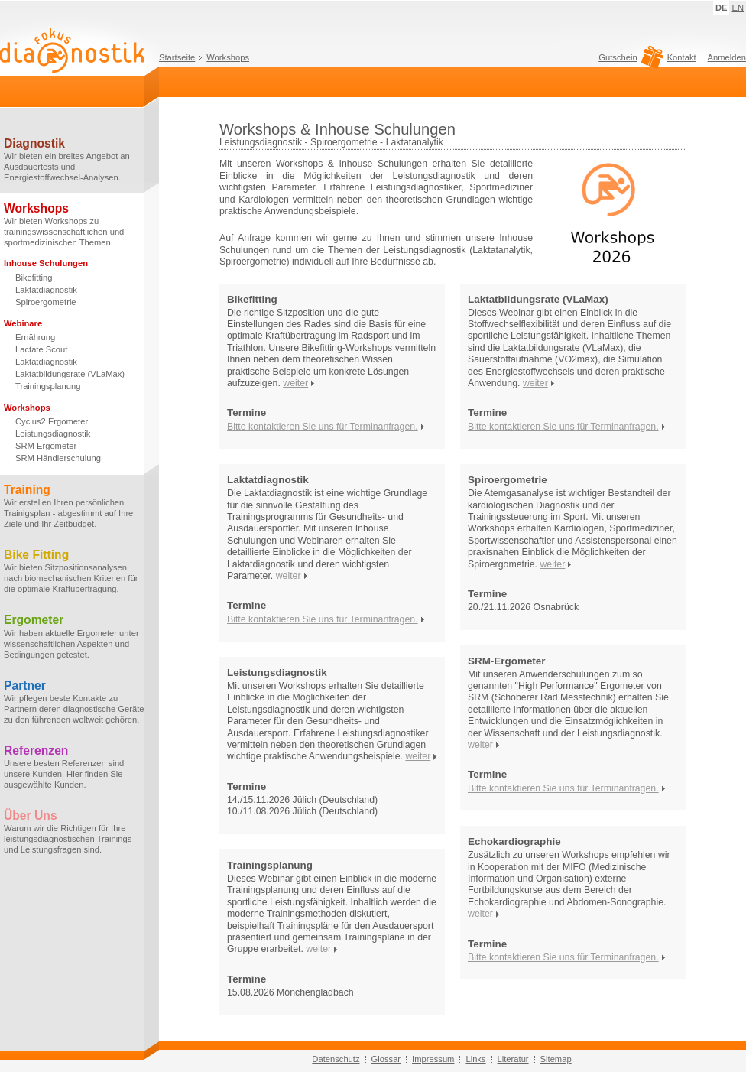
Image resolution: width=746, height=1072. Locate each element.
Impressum (433, 1059)
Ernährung (35, 337)
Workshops (227, 57)
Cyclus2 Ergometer (51, 421)
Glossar (386, 1059)
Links (475, 1059)
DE (721, 7)
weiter (295, 383)
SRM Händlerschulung (58, 458)
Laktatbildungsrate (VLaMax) (70, 373)
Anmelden (727, 57)
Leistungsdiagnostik (52, 433)
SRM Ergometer (45, 445)
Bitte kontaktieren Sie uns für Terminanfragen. (322, 426)
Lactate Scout (41, 349)
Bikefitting (34, 277)
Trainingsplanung (47, 386)
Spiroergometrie (45, 302)
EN (737, 7)
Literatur (513, 1059)
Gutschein (628, 61)
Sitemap (556, 1059)
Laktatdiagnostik (46, 289)
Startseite (177, 57)
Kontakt (681, 57)
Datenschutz (335, 1059)
